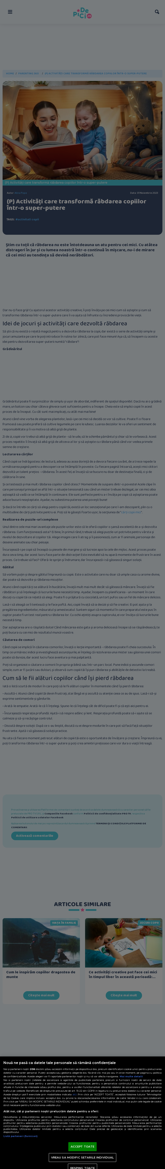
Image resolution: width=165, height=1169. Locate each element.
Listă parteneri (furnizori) (20, 1136)
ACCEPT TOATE (83, 1146)
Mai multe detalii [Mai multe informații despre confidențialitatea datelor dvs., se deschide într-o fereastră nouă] (131, 1076)
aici (74, 1094)
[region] (82, 1112)
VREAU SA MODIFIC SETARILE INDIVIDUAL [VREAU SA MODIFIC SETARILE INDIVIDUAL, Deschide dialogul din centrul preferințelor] (82, 1157)
